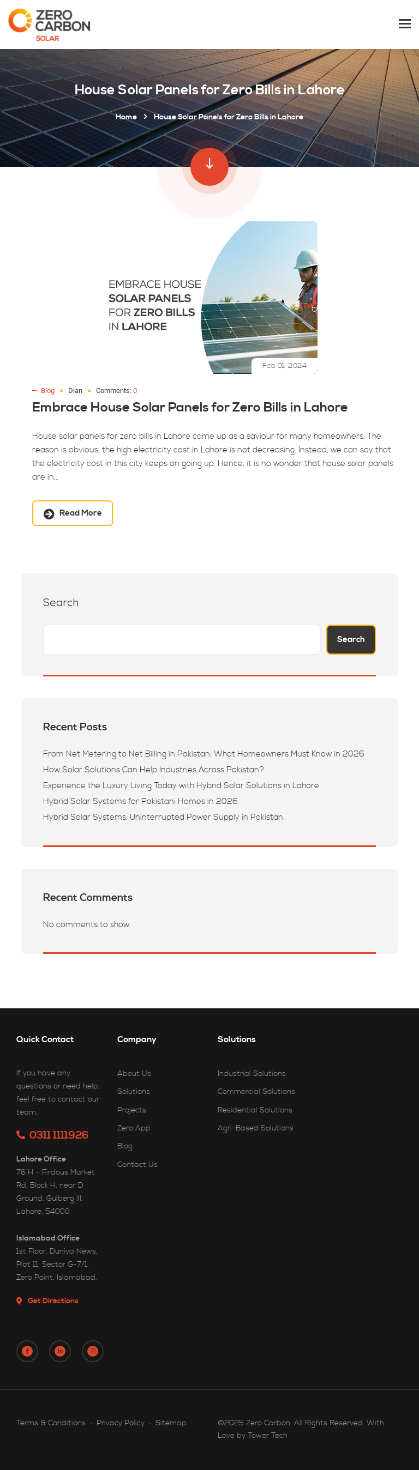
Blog (48, 390)
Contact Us (137, 1165)
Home (126, 117)
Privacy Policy (121, 1423)
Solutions (133, 1092)
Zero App (134, 1128)
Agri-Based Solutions (256, 1128)
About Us (134, 1074)
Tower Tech (268, 1436)
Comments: (116, 390)
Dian (75, 390)
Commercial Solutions (256, 1092)
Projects (131, 1110)
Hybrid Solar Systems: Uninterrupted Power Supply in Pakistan (163, 817)
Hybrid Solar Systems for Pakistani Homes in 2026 (140, 801)
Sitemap (171, 1423)
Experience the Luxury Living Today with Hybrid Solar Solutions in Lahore (181, 786)
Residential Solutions (255, 1110)
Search (61, 603)
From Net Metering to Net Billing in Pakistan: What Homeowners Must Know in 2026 (203, 754)
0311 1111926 (52, 1135)
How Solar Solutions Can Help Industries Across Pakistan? (154, 770)
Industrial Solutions (252, 1074)
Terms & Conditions (51, 1423)
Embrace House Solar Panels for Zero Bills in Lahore (190, 408)
